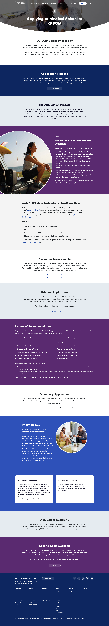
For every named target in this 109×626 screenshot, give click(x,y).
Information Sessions (19, 600)
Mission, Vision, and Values (61, 591)
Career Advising (32, 595)
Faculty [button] (66, 3)
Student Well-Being (32, 597)
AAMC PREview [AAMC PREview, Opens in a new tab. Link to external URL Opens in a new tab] (33, 210)
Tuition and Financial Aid (19, 597)
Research (84, 588)
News (52, 620)
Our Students (17, 598)
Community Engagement (60, 595)
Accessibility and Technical (79, 618)
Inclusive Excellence (59, 593)
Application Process (18, 591)
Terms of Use (69, 618)
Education (44, 588)
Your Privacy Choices (60, 620)
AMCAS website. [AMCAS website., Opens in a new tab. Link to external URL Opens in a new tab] (67, 377)
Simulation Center (45, 597)
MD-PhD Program (18, 604)
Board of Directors (59, 600)
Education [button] (53, 3)
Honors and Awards (72, 593)
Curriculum (44, 591)
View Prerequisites (54, 276)
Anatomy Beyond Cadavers (47, 598)
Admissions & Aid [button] (34, 3)
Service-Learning (32, 598)
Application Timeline (19, 595)
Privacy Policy (55, 618)
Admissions (48, 15)
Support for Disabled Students (34, 593)
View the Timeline (54, 88)
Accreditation (58, 606)
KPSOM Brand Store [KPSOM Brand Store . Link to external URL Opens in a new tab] (60, 612)
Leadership (58, 598)
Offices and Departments (60, 597)
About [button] (60, 3)
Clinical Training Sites (46, 593)
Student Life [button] (45, 3)
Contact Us (48, 578)
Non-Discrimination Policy (46, 618)
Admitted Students (32, 591)
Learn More (55, 565)
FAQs (57, 608)
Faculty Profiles (72, 591)
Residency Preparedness (46, 600)
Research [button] (73, 3)
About (57, 588)
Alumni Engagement (59, 602)
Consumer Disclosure (45, 620)
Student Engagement (33, 604)
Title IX (62, 618)
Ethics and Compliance (60, 604)
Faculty (71, 588)
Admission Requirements (19, 593)
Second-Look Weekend (19, 602)
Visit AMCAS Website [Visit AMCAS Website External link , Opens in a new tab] (54, 311)
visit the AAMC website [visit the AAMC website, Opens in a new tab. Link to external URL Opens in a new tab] (31, 242)
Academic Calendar (45, 595)
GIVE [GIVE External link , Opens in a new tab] (83, 3)
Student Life (32, 588)
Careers (57, 610)
